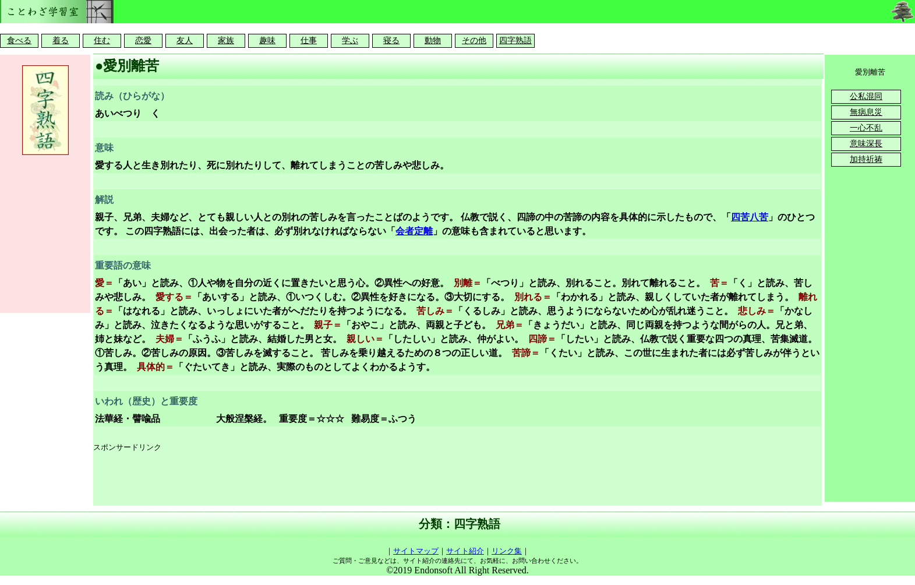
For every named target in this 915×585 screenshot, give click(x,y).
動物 (433, 40)
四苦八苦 (749, 217)
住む (102, 40)
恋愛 (143, 40)
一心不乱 (866, 128)
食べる (19, 40)
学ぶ (350, 40)
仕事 (309, 40)
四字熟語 (515, 40)
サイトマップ (416, 551)
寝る (391, 40)
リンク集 (507, 551)
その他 (474, 40)
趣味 (267, 40)
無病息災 (866, 112)
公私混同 (866, 96)
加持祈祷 (866, 159)
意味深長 (866, 143)
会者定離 (414, 231)
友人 (184, 40)
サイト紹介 (465, 551)
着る (60, 40)
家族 (226, 40)
